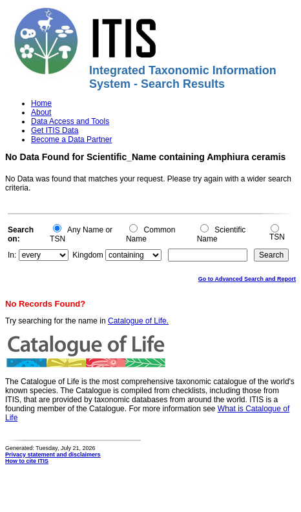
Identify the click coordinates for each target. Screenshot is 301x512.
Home (41, 103)
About (41, 112)
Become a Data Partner (71, 139)
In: (12, 255)
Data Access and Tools (70, 121)
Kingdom (87, 255)
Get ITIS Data (54, 130)
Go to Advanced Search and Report (247, 279)
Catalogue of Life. (138, 320)
